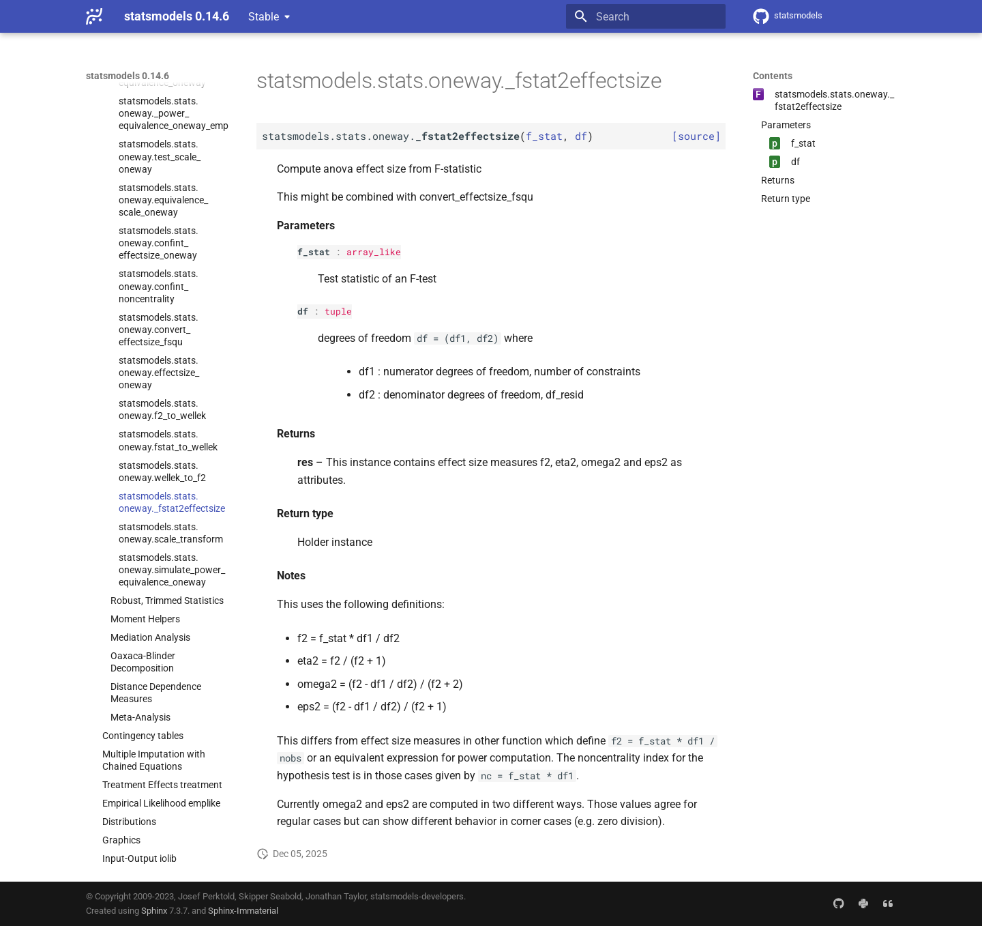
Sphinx (154, 911)
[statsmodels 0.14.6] (94, 16)
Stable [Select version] (263, 16)
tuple (338, 311)
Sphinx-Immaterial (243, 911)
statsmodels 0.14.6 (127, 75)
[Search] (646, 16)
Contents (772, 75)
